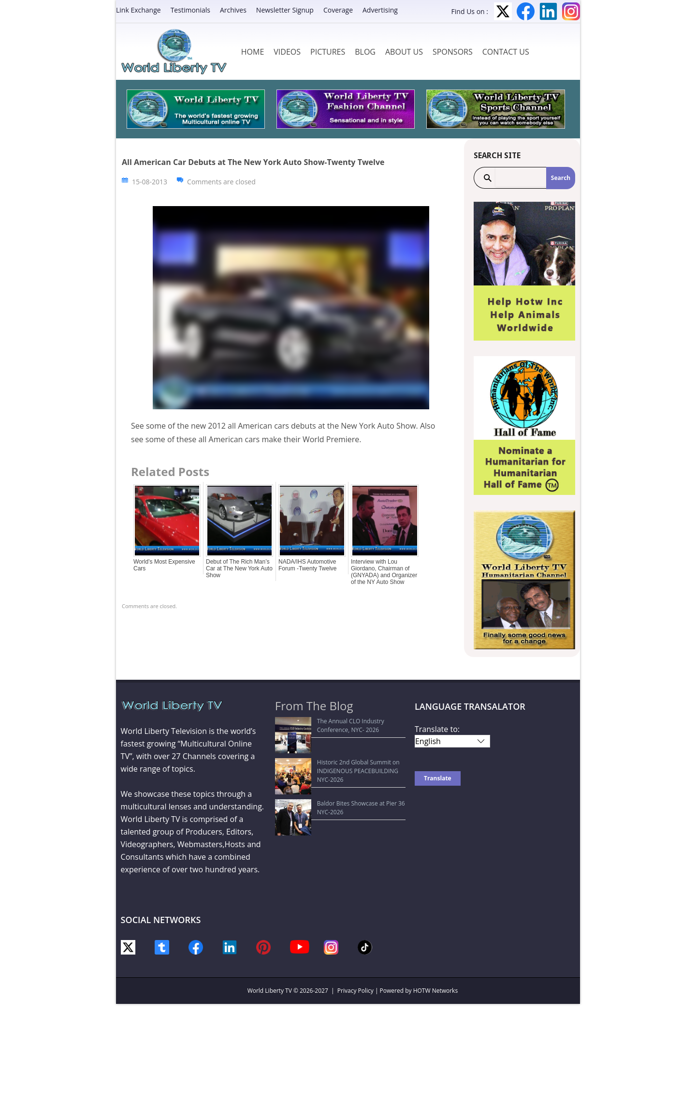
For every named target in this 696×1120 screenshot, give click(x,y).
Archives (233, 10)
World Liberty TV (269, 990)
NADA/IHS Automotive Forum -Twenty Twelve (307, 565)
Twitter (503, 11)
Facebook (526, 11)
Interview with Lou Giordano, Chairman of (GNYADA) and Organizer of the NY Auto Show (384, 571)
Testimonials (190, 10)
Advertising (380, 10)
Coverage (338, 10)
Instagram (571, 11)
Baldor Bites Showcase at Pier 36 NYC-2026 (339, 767)
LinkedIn (548, 11)
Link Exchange (138, 10)
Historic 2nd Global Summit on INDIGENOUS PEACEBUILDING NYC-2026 (341, 748)
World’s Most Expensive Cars (164, 565)
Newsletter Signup (285, 10)
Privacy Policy (355, 990)
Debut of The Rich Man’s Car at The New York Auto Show (239, 568)
